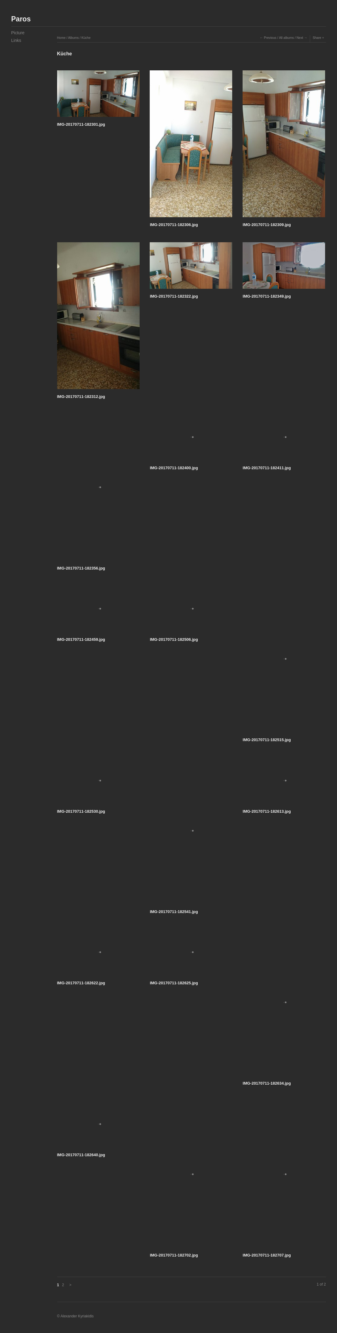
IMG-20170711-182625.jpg (174, 983)
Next (299, 37)
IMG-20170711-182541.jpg (174, 911)
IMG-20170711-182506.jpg (174, 639)
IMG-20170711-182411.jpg (267, 468)
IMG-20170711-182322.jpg (174, 296)
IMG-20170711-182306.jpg (174, 224)
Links (16, 40)
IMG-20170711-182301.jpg (81, 124)
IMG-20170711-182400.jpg (174, 468)
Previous (270, 37)
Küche (85, 37)
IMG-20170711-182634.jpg (267, 1083)
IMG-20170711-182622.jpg (81, 983)
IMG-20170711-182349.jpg (267, 296)
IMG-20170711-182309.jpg (267, 224)
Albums (73, 37)
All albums (286, 37)
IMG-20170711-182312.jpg (81, 396)
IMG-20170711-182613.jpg (267, 811)
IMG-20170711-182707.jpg (267, 1255)
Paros (21, 19)
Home (61, 37)
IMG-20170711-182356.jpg (81, 568)
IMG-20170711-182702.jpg (174, 1255)
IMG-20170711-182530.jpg (81, 811)
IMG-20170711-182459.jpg (81, 639)
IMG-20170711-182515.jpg (267, 739)
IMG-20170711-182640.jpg (81, 1155)
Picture (18, 32)
